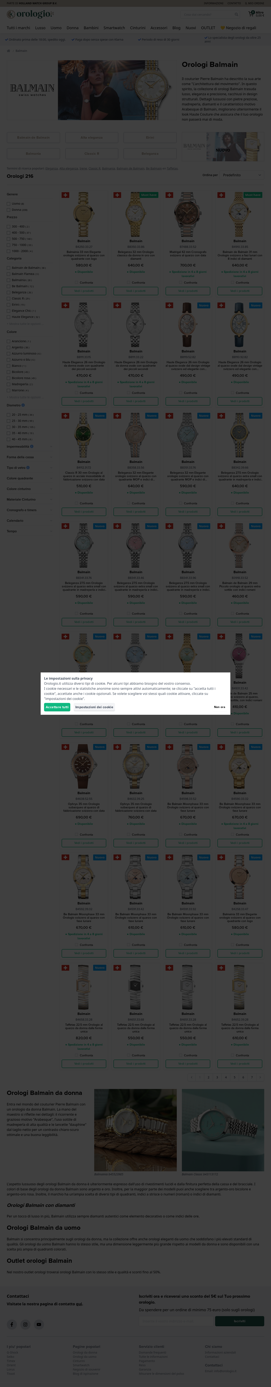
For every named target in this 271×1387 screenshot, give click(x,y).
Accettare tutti (57, 707)
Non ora (219, 707)
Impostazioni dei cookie (94, 707)
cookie (100, 683)
